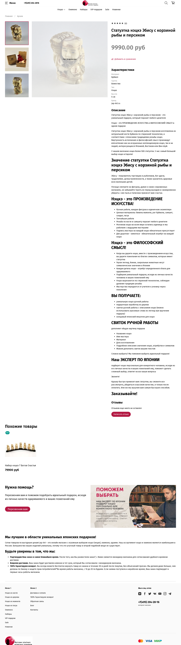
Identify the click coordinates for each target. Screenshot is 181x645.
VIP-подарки (96, 9)
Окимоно (73, 9)
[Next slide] (17, 94)
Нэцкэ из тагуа (11, 605)
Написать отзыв (121, 414)
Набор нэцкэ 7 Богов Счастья (20, 465)
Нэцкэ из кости (11, 593)
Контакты (34, 610)
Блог (32, 605)
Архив (20, 16)
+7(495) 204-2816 (31, 3)
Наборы (83, 9)
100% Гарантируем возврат (42, 597)
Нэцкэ (61, 9)
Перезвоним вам (18, 509)
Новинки (116, 9)
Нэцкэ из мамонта (12, 601)
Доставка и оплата (38, 593)
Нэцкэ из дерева (12, 597)
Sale (107, 9)
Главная (9, 16)
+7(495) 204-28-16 (148, 602)
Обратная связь (37, 601)
